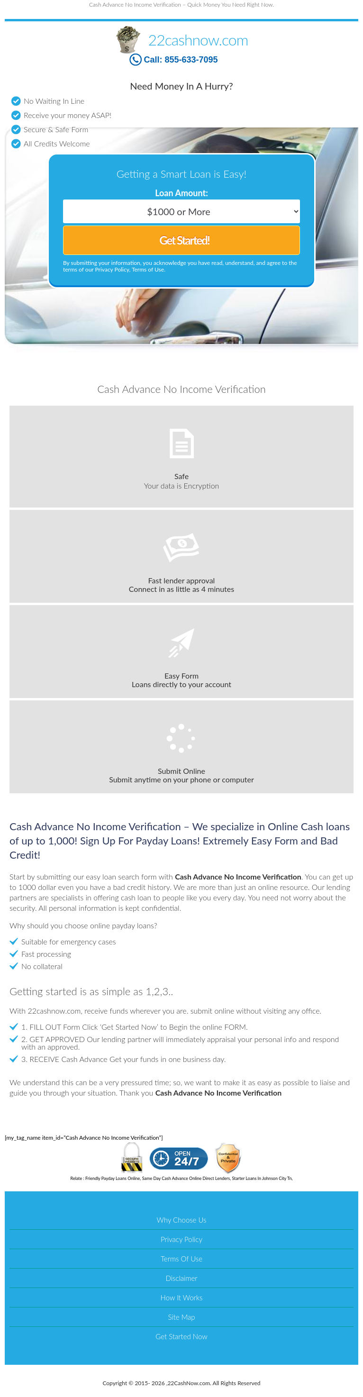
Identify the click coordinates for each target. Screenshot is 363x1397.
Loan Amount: (181, 193)
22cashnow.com (198, 39)
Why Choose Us (182, 1220)
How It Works (182, 1297)
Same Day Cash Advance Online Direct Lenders (186, 1178)
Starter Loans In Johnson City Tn (261, 1178)
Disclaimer (181, 1278)
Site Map (181, 1317)
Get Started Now (181, 1336)
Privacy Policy (181, 1239)
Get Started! (184, 240)
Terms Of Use (181, 1258)
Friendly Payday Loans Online (112, 1178)
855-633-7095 (191, 59)
